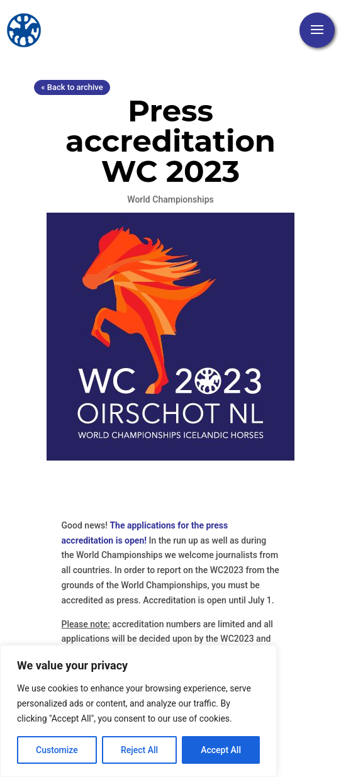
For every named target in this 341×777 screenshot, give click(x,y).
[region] (138, 711)
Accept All (221, 750)
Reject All (139, 750)
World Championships (170, 199)
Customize (57, 750)
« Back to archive (72, 87)
